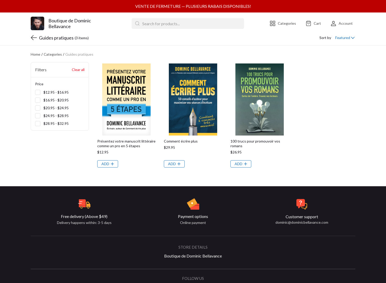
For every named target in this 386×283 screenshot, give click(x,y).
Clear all (78, 57)
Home (35, 42)
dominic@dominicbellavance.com (301, 210)
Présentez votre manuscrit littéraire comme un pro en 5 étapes (126, 131)
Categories (53, 42)
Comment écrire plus (181, 128)
